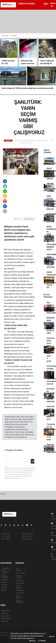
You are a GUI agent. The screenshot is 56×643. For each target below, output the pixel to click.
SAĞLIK (4, 582)
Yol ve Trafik (20, 573)
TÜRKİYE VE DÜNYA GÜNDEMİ (5, 570)
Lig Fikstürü (20, 583)
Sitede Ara (5, 611)
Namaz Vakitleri (19, 577)
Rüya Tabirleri (6, 619)
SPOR (3, 590)
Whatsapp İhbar (27, 536)
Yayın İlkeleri (5, 536)
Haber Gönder (26, 539)
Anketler (4, 613)
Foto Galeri (53, 516)
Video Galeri (53, 525)
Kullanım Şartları (27, 533)
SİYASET (14, 35)
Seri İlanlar (20, 593)
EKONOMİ (5, 580)
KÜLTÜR (4, 588)
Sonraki (3, 494)
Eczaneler (20, 580)
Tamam (42, 641)
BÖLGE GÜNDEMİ (4, 576)
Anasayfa (5, 35)
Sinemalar (20, 590)
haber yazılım (5, 640)
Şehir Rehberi (19, 597)
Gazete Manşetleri (20, 601)
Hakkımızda (5, 533)
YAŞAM (4, 585)
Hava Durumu (19, 569)
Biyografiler (5, 616)
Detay (32, 641)
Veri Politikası (6, 539)
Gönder (33, 461)
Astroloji (4, 621)
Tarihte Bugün (18, 587)
